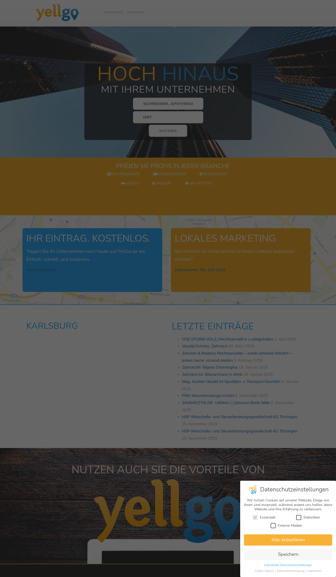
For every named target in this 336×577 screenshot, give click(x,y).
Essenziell (264, 520)
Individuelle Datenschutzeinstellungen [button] (288, 568)
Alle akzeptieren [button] (288, 543)
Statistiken (308, 520)
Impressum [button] (314, 574)
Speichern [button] (288, 558)
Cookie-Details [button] (264, 574)
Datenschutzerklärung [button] (291, 574)
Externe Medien (286, 528)
